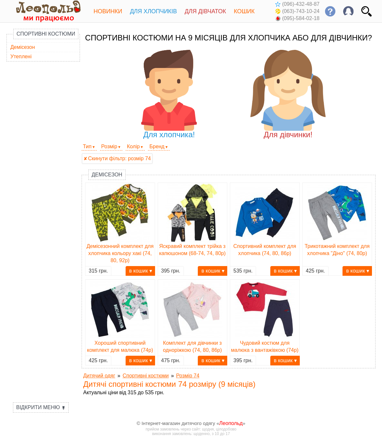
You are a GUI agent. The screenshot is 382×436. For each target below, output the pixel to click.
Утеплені (21, 56)
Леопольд (231, 423)
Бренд (156, 146)
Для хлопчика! (169, 94)
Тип (87, 146)
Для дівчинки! (288, 94)
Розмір (109, 146)
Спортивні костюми (46, 34)
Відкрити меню (40, 407)
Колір (133, 146)
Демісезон (22, 47)
